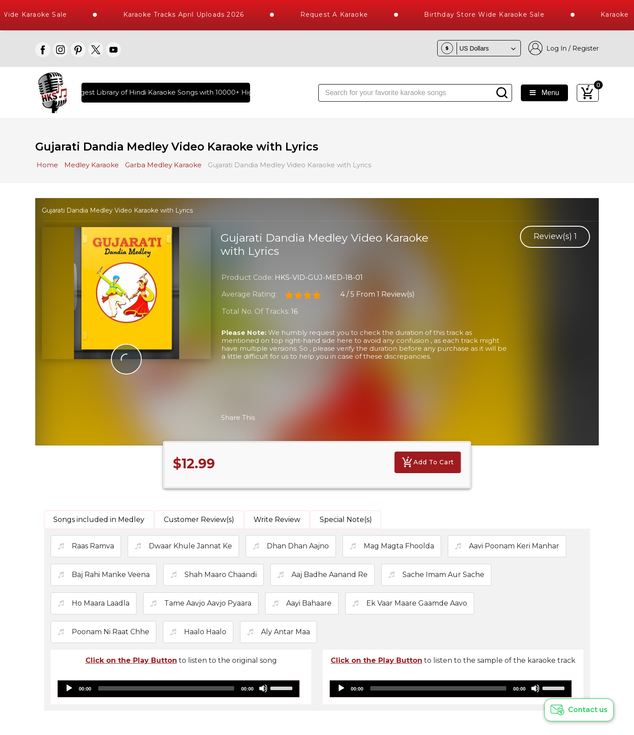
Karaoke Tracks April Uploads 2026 (201, 14)
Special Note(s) (346, 519)
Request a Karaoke (351, 14)
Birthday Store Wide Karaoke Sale (502, 14)
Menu (544, 92)
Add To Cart (428, 462)
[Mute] (263, 688)
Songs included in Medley (98, 519)
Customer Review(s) (199, 519)
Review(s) (555, 236)
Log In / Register (563, 48)
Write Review (277, 519)
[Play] (69, 688)
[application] (178, 689)
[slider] (166, 688)
